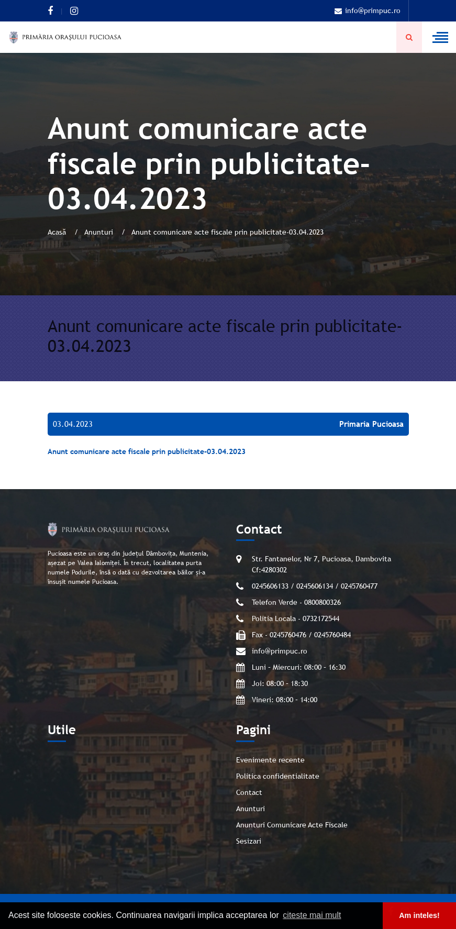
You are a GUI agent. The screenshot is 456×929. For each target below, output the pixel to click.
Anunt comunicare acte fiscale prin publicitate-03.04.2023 (147, 451)
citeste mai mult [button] (312, 915)
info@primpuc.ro (368, 10)
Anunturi (99, 232)
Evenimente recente (270, 760)
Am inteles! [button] (419, 915)
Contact (249, 792)
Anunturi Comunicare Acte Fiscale (292, 825)
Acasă (58, 232)
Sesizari (248, 841)
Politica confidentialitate (277, 776)
